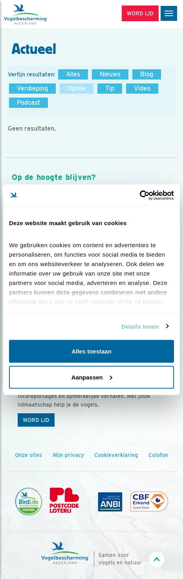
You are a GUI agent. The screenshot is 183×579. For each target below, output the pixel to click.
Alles (73, 74)
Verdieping (32, 88)
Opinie (77, 88)
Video (142, 88)
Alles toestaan (91, 351)
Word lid (36, 420)
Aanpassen (91, 377)
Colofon (158, 455)
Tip (109, 88)
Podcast (28, 102)
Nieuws (110, 74)
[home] (39, 14)
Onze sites (28, 455)
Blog (146, 74)
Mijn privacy (68, 455)
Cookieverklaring (116, 455)
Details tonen (140, 326)
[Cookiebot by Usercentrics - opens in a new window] (139, 195)
